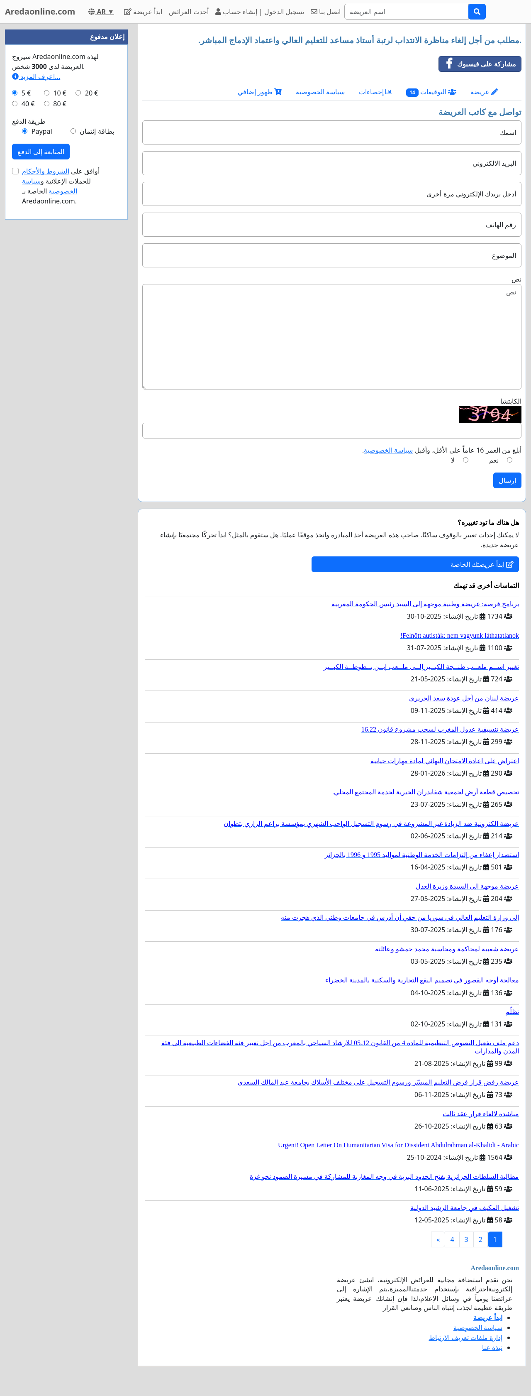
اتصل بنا (326, 11)
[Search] (406, 12)
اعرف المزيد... (36, 76)
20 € (91, 93)
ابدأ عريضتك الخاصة (482, 564)
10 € (59, 93)
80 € (59, 103)
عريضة (484, 91)
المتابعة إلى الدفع (40, 151)
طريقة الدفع (29, 121)
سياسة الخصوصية (320, 91)
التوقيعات (431, 92)
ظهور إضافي (260, 91)
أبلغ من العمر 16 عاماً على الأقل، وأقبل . (441, 450)
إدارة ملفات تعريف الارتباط (465, 1337)
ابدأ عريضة (143, 11)
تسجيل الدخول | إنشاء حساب (259, 11)
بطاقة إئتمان (97, 131)
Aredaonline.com (40, 11)
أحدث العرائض (188, 11)
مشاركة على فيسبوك (477, 63)
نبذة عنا (492, 1347)
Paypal (42, 131)
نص (516, 279)
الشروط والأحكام (45, 171)
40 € (28, 103)
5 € (26, 93)
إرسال (507, 480)
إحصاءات (375, 91)
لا (453, 460)
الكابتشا (510, 401)
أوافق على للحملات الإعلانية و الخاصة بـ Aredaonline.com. (61, 186)
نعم (494, 460)
